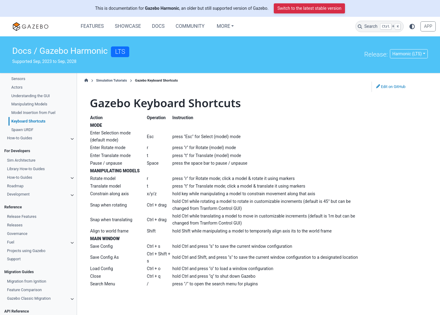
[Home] (86, 80)
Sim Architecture (21, 160)
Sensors (18, 78)
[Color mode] (412, 26)
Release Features (21, 216)
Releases (15, 225)
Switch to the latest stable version (309, 8)
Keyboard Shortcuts (28, 121)
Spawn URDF (22, 129)
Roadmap (15, 186)
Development (18, 194)
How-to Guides (19, 138)
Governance (17, 233)
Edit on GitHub (390, 86)
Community (190, 26)
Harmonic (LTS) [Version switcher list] (407, 53)
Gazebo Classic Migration (29, 298)
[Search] (379, 26)
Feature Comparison (24, 290)
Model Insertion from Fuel (33, 112)
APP (428, 26)
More (223, 26)
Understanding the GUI (30, 95)
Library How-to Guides (26, 169)
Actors (17, 87)
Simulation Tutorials (111, 80)
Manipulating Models (29, 104)
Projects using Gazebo (26, 250)
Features (92, 26)
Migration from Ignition (26, 281)
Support (13, 259)
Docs (158, 26)
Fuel (10, 242)
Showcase (128, 26)
